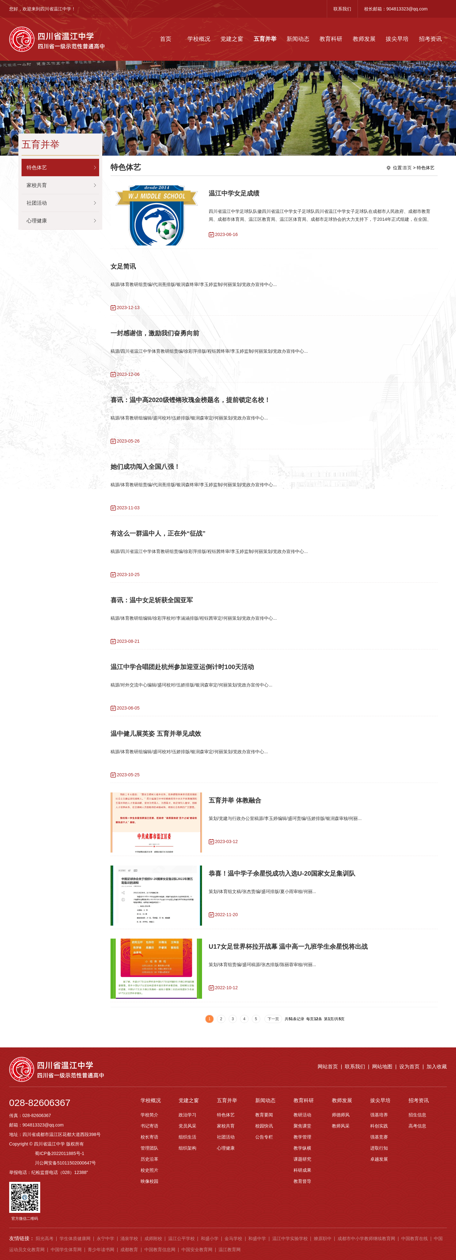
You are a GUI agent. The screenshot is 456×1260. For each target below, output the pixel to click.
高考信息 (417, 1148)
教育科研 (331, 39)
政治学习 (187, 1136)
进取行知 (379, 1170)
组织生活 (187, 1159)
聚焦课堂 (302, 1148)
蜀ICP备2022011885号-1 (59, 1175)
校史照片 (149, 1192)
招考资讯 (430, 39)
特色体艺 (226, 1136)
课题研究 (302, 1181)
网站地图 (382, 1088)
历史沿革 (149, 1181)
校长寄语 (149, 1159)
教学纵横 (302, 1170)
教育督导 (302, 1203)
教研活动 (302, 1136)
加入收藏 (437, 1088)
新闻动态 (298, 39)
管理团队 (149, 1170)
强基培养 (379, 1136)
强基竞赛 (379, 1159)
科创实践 (379, 1148)
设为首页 (409, 1088)
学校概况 (198, 39)
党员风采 (187, 1148)
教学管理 (302, 1159)
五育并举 (265, 39)
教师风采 (341, 1148)
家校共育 (226, 1148)
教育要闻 (264, 1136)
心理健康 (226, 1170)
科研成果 (302, 1192)
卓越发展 (379, 1181)
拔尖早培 (397, 39)
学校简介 (149, 1136)
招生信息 (417, 1136)
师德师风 (341, 1136)
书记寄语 (149, 1148)
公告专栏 (264, 1159)
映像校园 (149, 1203)
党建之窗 (231, 39)
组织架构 (187, 1170)
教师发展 (364, 39)
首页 (165, 39)
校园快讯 (264, 1148)
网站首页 (328, 1088)
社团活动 (226, 1159)
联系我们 (342, 8)
